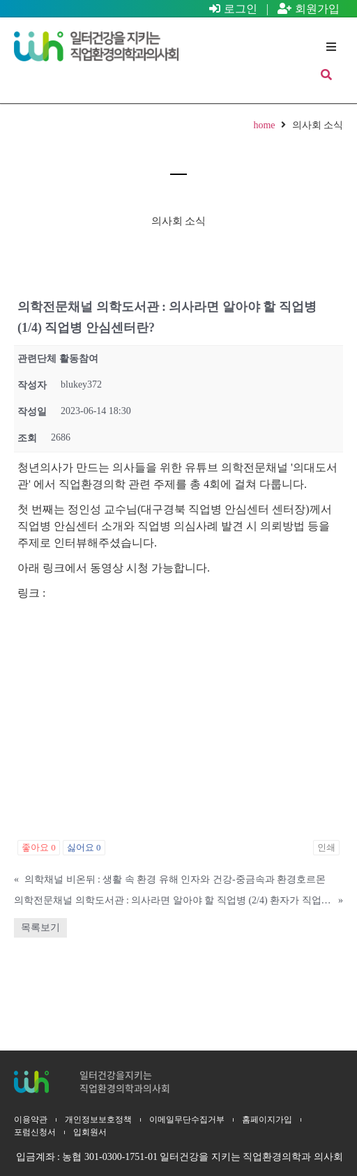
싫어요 (84, 847)
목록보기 (40, 927)
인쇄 (326, 847)
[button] (331, 46)
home (264, 125)
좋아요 (39, 847)
